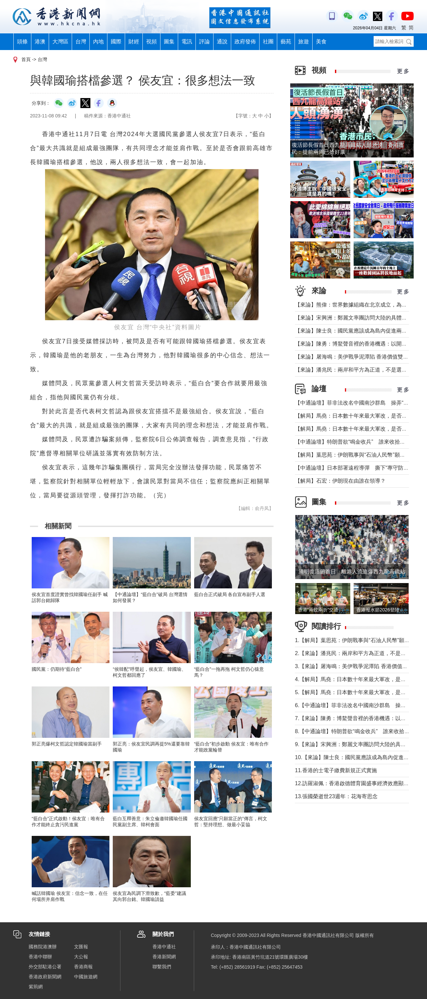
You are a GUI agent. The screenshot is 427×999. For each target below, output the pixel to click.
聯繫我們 (161, 966)
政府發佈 (245, 41)
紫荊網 (36, 986)
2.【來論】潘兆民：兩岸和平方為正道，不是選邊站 (356, 653)
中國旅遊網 (85, 976)
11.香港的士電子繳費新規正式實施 (336, 770)
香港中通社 (164, 946)
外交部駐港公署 (45, 966)
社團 (268, 41)
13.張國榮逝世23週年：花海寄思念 (336, 796)
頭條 (22, 41)
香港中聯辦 (40, 956)
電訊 (186, 41)
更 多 (403, 71)
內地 (98, 41)
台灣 (80, 41)
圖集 (169, 41)
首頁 (26, 59)
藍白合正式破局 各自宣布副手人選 (230, 594)
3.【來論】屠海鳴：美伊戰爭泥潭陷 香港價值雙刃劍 (356, 666)
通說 (222, 41)
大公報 (81, 956)
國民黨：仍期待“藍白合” (56, 669)
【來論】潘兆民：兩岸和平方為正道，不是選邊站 (353, 370)
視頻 (151, 41)
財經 (133, 41)
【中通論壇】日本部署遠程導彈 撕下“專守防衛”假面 (358, 468)
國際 (116, 41)
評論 (204, 41)
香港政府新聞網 (45, 976)
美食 (321, 41)
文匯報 (81, 946)
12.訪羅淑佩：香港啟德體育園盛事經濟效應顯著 (352, 783)
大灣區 (60, 41)
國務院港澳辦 (43, 946)
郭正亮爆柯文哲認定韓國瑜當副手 (67, 743)
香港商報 (83, 966)
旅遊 (303, 41)
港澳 (40, 41)
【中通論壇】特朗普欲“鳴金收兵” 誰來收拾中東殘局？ (361, 442)
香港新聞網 (164, 956)
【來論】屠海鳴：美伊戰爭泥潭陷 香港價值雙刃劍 (354, 357)
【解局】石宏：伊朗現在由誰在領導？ (340, 481)
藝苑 (286, 41)
